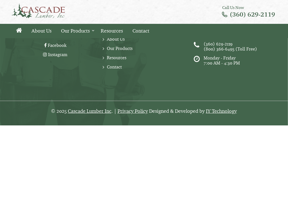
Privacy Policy (133, 111)
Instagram (55, 54)
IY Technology (221, 111)
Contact (140, 31)
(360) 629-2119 (252, 14)
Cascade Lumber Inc (89, 111)
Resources (112, 31)
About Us (41, 31)
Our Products (75, 31)
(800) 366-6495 (219, 49)
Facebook (55, 45)
